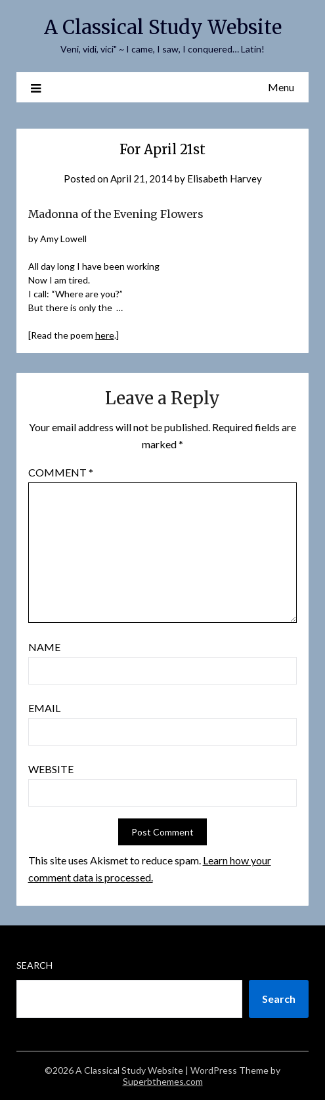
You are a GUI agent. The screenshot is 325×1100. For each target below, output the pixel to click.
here (104, 335)
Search (34, 965)
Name (44, 647)
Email (44, 708)
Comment (60, 472)
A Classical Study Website (163, 27)
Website (51, 769)
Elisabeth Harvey (224, 178)
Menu (281, 87)
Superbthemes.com (163, 1081)
